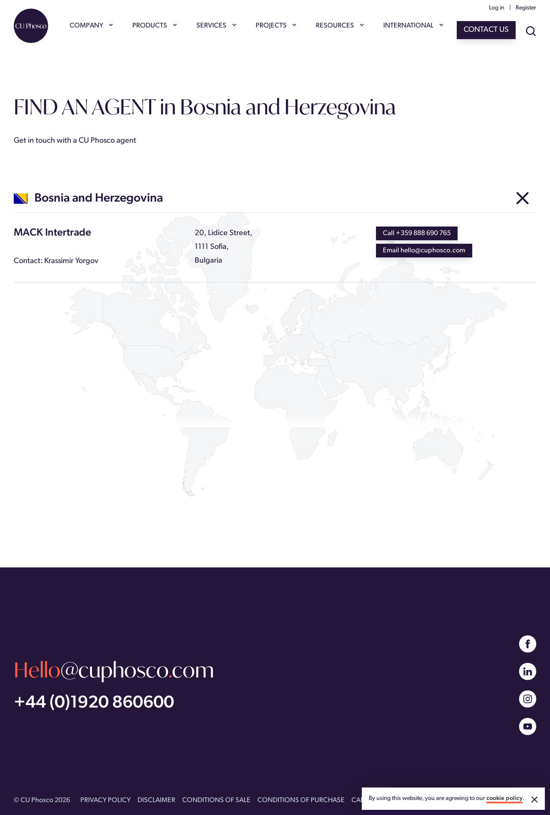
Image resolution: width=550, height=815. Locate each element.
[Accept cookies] (534, 799)
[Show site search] (531, 32)
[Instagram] (527, 699)
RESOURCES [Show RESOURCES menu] (339, 25)
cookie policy (504, 798)
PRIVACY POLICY (105, 800)
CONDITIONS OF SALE (216, 800)
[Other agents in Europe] (522, 198)
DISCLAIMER (156, 800)
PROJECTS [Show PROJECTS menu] (275, 25)
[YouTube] (527, 726)
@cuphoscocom (114, 669)
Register (526, 8)
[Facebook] (527, 644)
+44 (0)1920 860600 (94, 703)
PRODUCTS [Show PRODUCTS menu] (154, 25)
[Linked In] (527, 671)
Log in (496, 8)
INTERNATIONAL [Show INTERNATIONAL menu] (412, 25)
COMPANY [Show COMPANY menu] (91, 25)
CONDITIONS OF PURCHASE (301, 800)
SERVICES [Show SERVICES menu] (215, 25)
